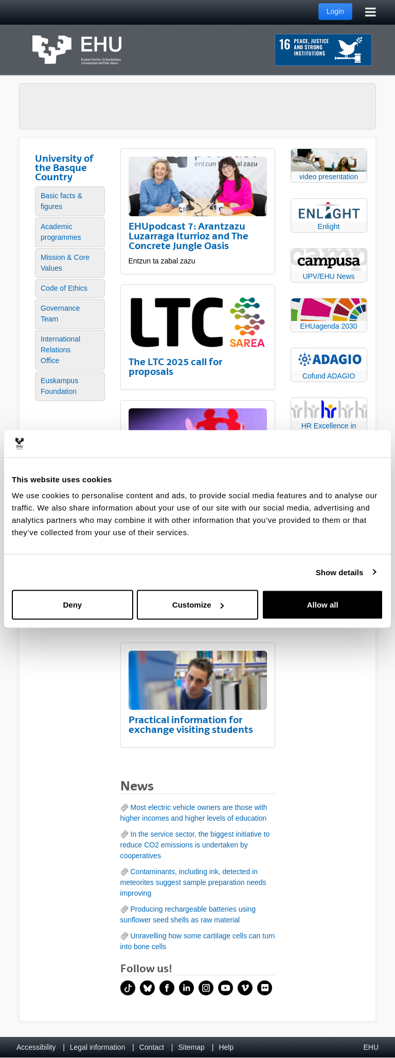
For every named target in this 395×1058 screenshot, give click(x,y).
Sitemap (191, 1047)
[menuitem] (70, 201)
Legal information (97, 1047)
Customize (198, 604)
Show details (340, 572)
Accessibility (36, 1047)
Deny (72, 604)
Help (226, 1047)
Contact (151, 1047)
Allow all (322, 604)
